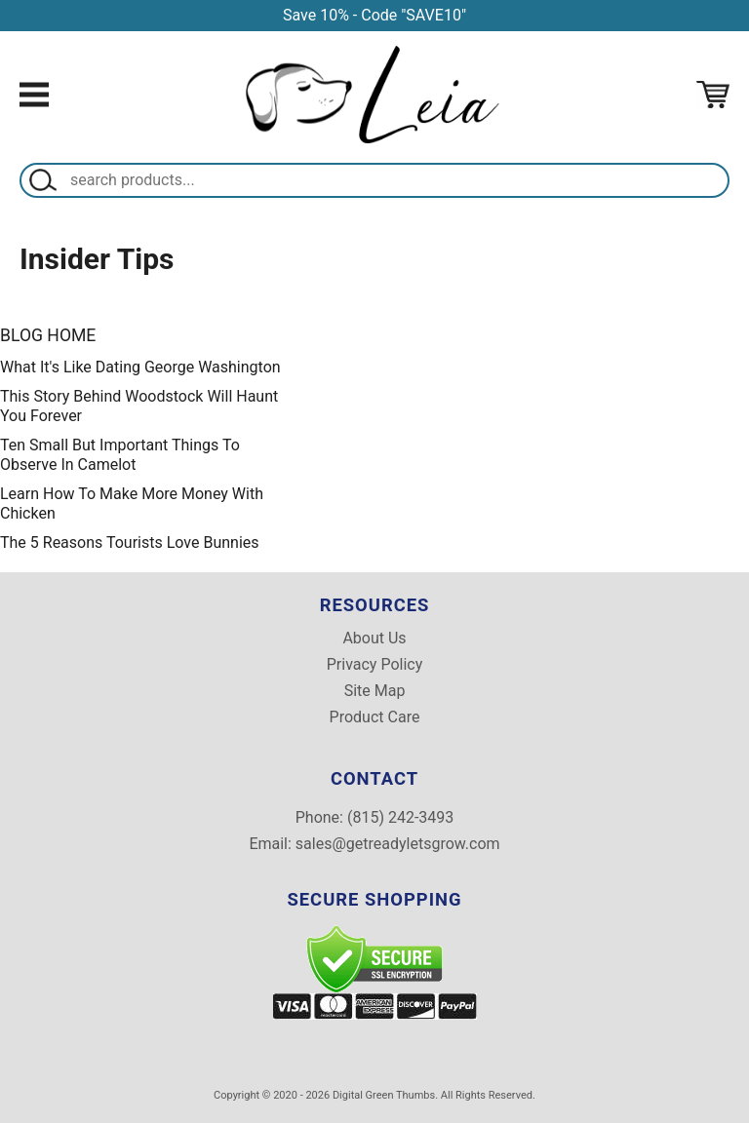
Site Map (375, 691)
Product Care (375, 717)
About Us (374, 638)
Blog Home (48, 335)
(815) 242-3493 (400, 817)
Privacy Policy (375, 665)
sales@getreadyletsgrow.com (398, 843)
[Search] (395, 180)
